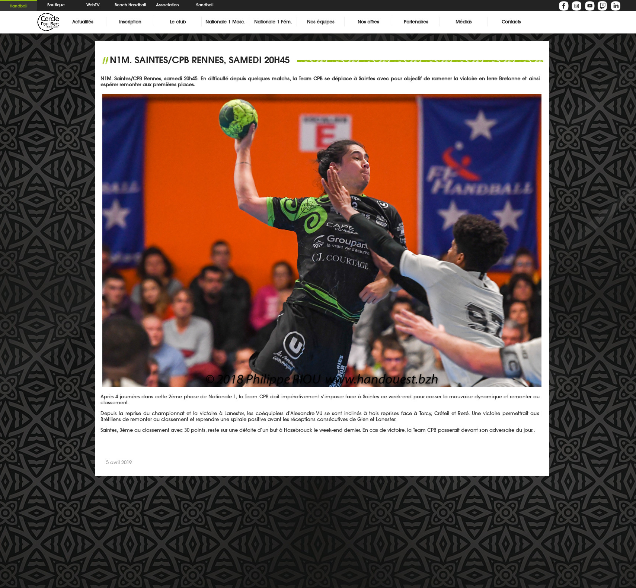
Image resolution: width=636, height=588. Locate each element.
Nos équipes (320, 22)
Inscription (130, 22)
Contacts (511, 22)
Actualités (82, 22)
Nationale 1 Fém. (273, 22)
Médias (464, 22)
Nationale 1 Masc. (225, 22)
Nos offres (368, 22)
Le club (178, 22)
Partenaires (416, 22)
